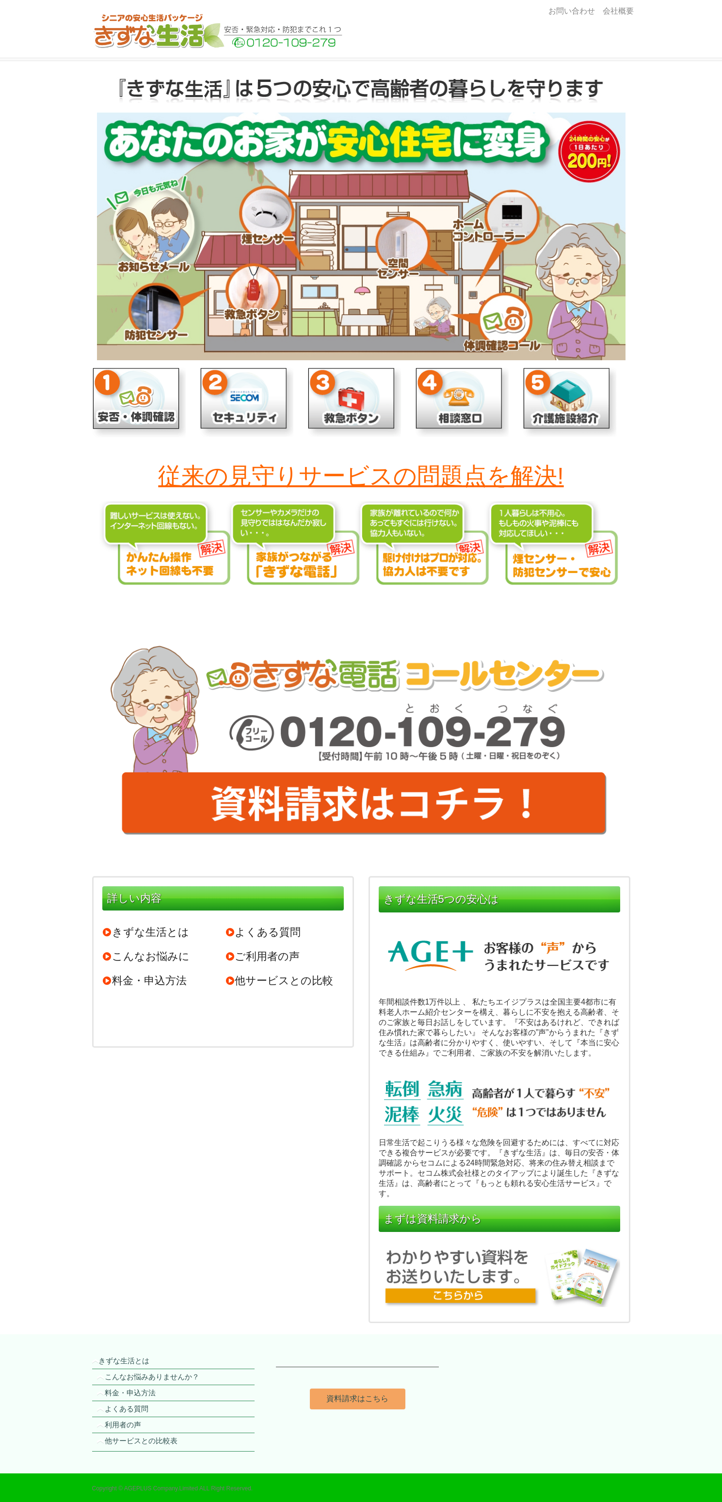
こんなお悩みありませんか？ (152, 1377)
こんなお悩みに (146, 956)
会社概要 (616, 11)
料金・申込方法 (144, 981)
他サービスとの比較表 (141, 1441)
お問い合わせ (571, 11)
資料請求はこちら (357, 1398)
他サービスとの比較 (279, 981)
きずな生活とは (145, 932)
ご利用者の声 (262, 956)
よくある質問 (263, 932)
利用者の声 (123, 1425)
